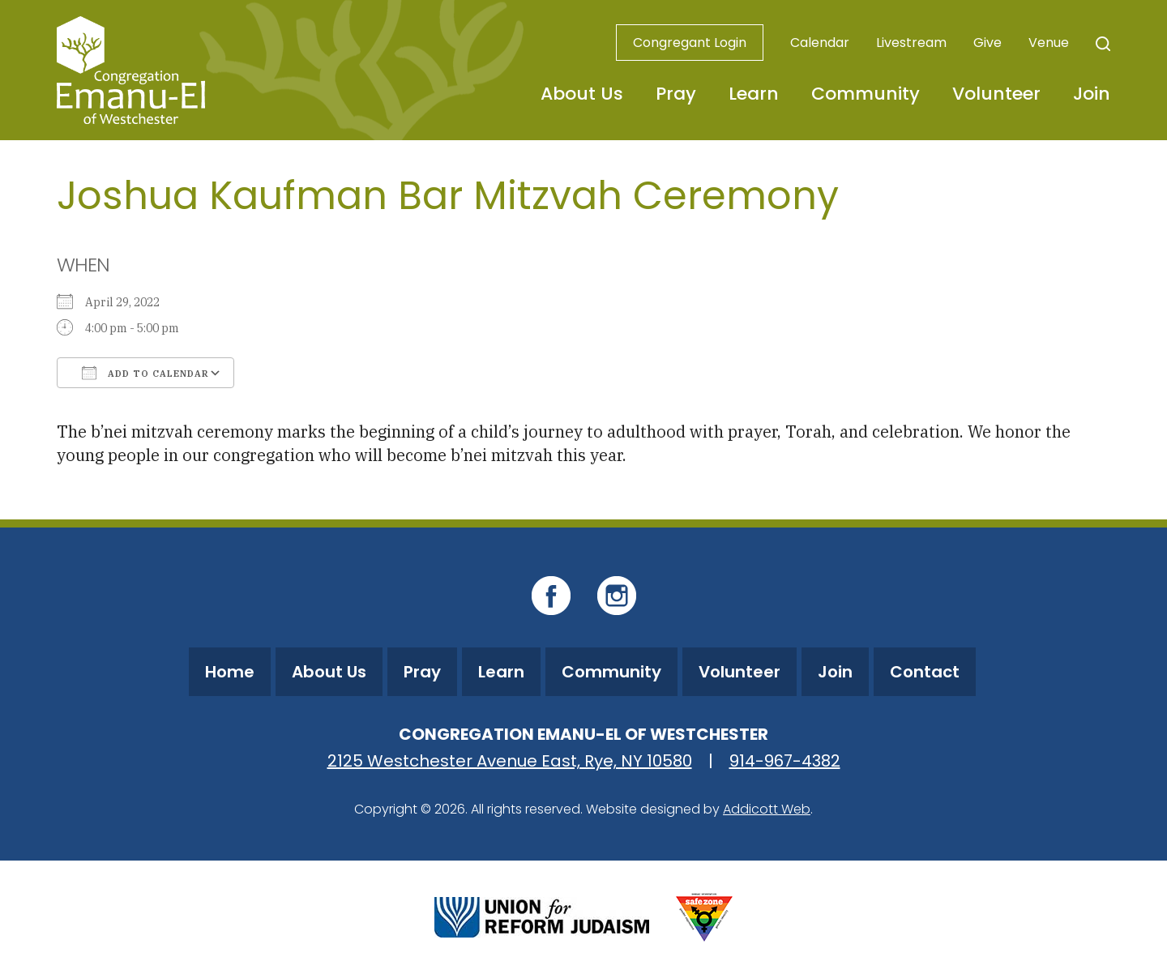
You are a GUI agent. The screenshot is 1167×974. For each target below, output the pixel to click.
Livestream (911, 42)
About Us (582, 93)
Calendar (819, 42)
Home (229, 671)
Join (1091, 93)
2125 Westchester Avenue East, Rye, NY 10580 (509, 761)
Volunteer (996, 93)
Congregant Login (689, 42)
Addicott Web (766, 809)
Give (987, 42)
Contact (925, 671)
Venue (1048, 42)
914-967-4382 (784, 761)
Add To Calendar (145, 372)
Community (865, 93)
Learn (754, 93)
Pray (676, 93)
